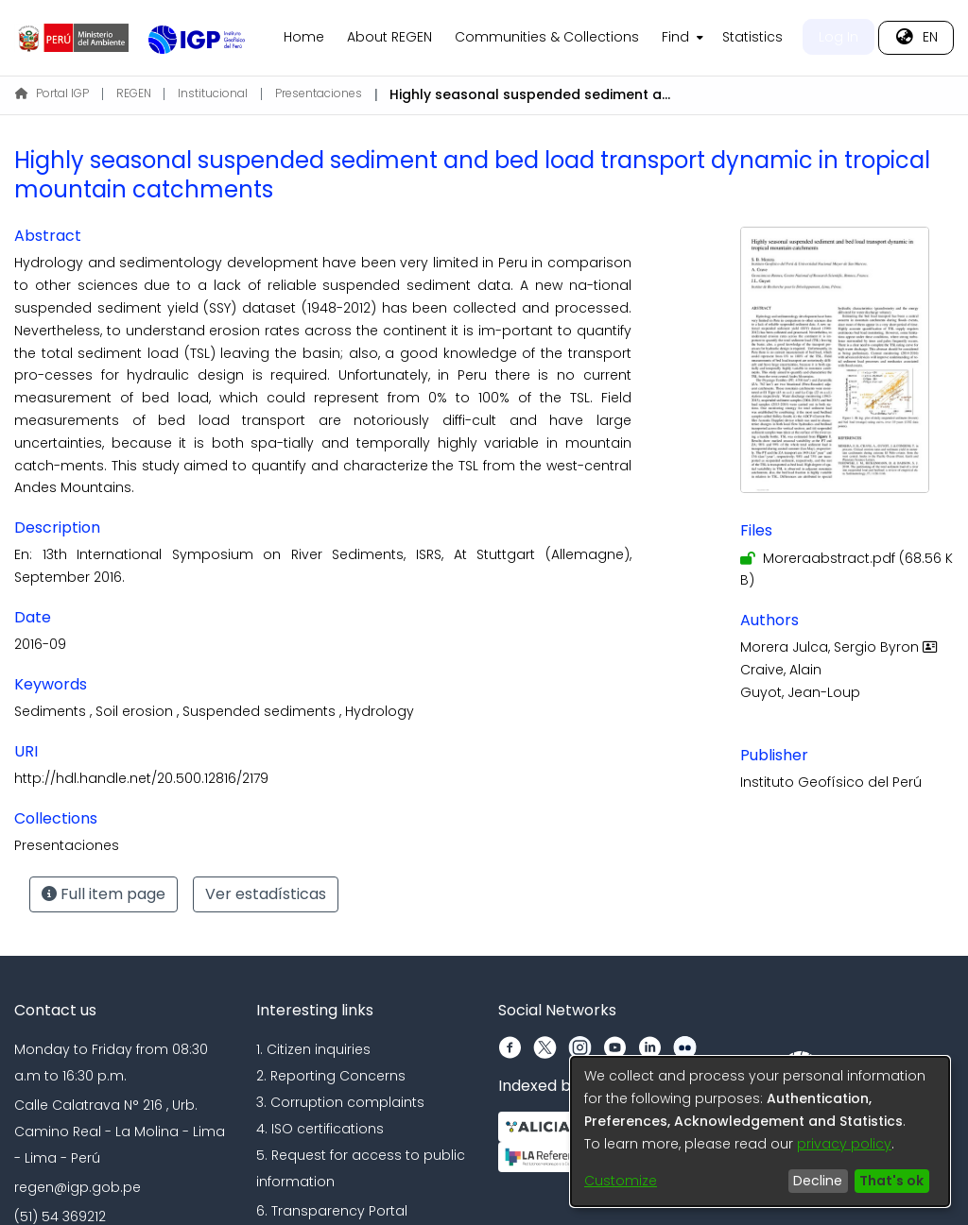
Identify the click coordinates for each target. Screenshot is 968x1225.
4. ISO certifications (320, 1128)
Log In (838, 36)
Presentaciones (318, 93)
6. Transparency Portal (331, 1210)
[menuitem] (680, 38)
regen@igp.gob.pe (77, 1187)
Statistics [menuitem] (752, 36)
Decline (817, 1180)
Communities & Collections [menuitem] (547, 36)
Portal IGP (52, 93)
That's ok (891, 1180)
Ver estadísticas (265, 894)
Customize (620, 1180)
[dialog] (760, 1131)
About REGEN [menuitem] (389, 36)
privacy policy (844, 1143)
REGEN (133, 93)
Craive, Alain (780, 669)
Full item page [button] (103, 894)
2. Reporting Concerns (331, 1075)
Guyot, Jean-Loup (800, 692)
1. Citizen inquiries (313, 1049)
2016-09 (40, 644)
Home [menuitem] (304, 36)
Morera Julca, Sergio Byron (841, 647)
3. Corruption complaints (340, 1102)
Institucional (213, 93)
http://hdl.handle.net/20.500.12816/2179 (141, 778)
